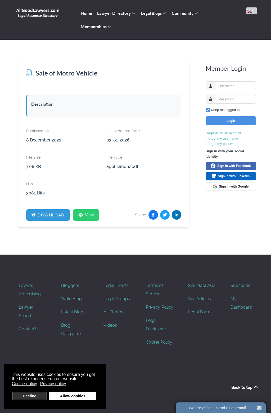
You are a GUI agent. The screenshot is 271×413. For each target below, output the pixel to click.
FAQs (210, 285)
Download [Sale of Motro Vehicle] (48, 215)
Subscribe (240, 285)
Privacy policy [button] (53, 383)
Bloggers (70, 285)
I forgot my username (222, 138)
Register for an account (223, 133)
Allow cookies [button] (72, 396)
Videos (110, 325)
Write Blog (71, 298)
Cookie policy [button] (24, 383)
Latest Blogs (73, 311)
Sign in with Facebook (231, 166)
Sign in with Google (231, 186)
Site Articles (199, 298)
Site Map (196, 285)
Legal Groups (116, 298)
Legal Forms (200, 311)
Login (231, 121)
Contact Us (29, 328)
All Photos (113, 311)
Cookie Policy (159, 342)
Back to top (245, 387)
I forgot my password (222, 144)
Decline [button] (29, 396)
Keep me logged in (225, 110)
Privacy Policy (159, 307)
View (86, 214)
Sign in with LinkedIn (231, 176)
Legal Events (116, 285)
